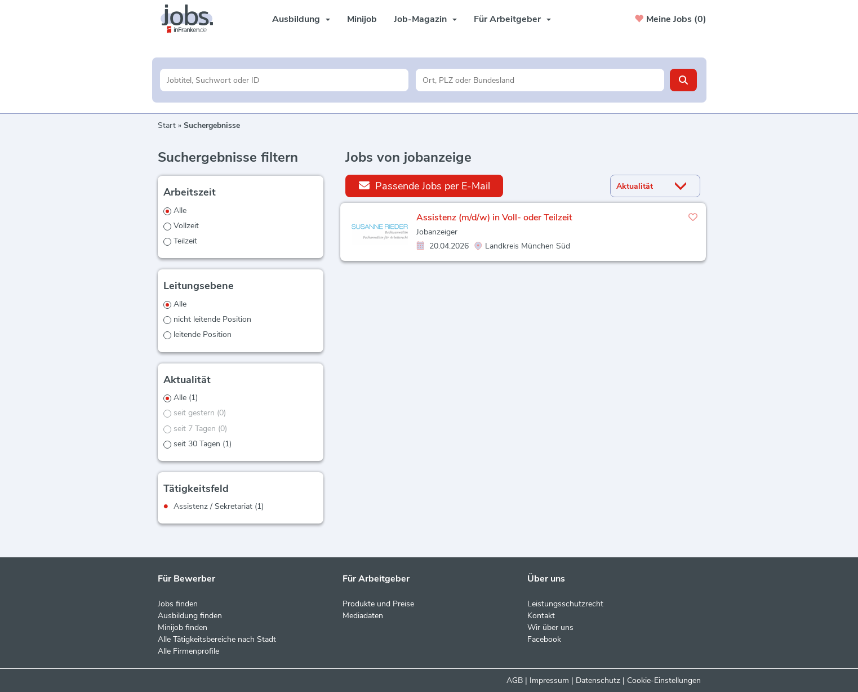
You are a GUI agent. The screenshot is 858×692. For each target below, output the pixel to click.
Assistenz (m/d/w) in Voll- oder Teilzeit (494, 217)
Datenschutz (598, 680)
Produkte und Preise (378, 603)
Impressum (549, 680)
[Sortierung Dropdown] (683, 186)
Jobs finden (178, 603)
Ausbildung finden (190, 615)
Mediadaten (363, 615)
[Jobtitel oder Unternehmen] (284, 80)
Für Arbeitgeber (512, 19)
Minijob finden (182, 627)
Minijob (362, 19)
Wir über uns (550, 627)
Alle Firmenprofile (188, 651)
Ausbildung (301, 19)
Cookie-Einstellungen (664, 680)
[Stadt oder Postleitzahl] (540, 80)
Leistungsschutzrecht (565, 603)
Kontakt (541, 615)
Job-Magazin (425, 19)
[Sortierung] (641, 186)
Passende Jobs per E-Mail (424, 186)
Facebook (544, 639)
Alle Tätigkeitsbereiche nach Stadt (217, 639)
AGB (514, 680)
